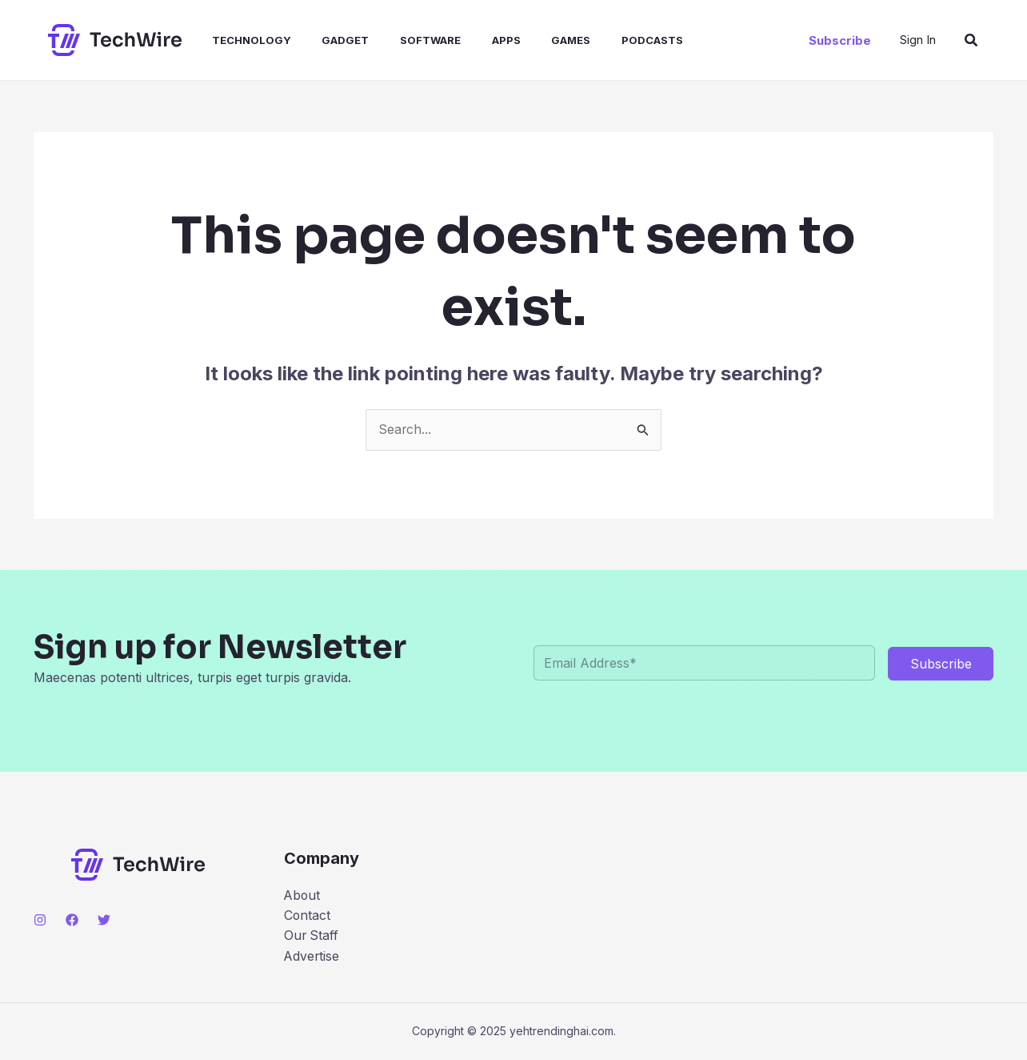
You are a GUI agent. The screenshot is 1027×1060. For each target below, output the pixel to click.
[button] (840, 40)
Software (406, 40)
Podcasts (612, 40)
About (303, 895)
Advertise (312, 957)
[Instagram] (40, 919)
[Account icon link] (918, 40)
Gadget (326, 40)
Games (536, 40)
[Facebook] (72, 919)
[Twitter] (104, 919)
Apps (476, 40)
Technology (238, 40)
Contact (307, 915)
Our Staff (312, 936)
